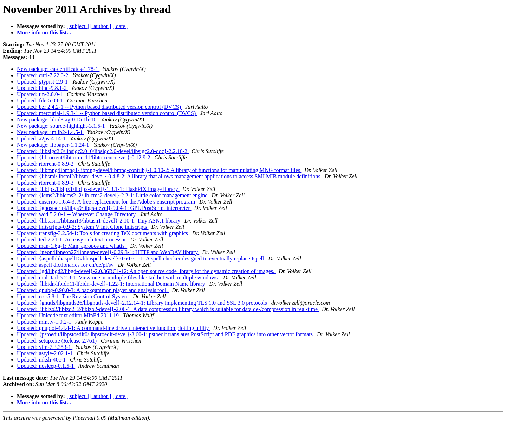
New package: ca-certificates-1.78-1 (58, 69)
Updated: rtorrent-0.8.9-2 (46, 164)
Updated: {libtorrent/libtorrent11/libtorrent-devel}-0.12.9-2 (84, 157)
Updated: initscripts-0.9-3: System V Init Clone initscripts (83, 227)
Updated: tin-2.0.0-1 (40, 94)
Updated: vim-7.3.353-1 (44, 347)
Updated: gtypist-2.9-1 (43, 82)
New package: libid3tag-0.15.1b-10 (57, 119)
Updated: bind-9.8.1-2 (42, 88)
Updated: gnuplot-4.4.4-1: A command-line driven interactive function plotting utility (113, 328)
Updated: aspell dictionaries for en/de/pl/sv (66, 265)
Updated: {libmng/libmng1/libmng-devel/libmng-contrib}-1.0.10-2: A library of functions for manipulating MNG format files (159, 170)
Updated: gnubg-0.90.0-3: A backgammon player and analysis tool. (93, 290)
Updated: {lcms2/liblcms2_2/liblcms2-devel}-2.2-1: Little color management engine (113, 195)
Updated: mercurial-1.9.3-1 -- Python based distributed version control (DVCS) (107, 113)
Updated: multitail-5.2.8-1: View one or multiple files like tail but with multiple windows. (118, 277)
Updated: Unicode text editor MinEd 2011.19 (68, 315)
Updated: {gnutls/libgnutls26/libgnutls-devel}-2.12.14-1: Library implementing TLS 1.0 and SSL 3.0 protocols (142, 303)
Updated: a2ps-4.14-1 (42, 138)
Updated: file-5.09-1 (40, 101)
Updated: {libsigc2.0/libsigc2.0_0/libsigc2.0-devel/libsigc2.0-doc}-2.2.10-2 (103, 151)
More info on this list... (44, 32)
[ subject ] (77, 26)
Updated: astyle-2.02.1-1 (45, 353)
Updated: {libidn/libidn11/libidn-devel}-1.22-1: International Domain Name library (112, 284)
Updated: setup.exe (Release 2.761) (57, 341)
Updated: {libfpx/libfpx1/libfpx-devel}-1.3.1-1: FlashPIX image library (98, 189)
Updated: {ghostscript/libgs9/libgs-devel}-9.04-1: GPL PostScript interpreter (104, 208)
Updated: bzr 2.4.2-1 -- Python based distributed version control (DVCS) (99, 107)
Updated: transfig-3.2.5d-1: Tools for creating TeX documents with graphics (103, 233)
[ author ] (100, 26)
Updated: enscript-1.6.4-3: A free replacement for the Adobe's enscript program (106, 202)
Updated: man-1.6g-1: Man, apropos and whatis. (72, 246)
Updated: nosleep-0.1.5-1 (46, 366)
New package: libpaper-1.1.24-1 (54, 145)
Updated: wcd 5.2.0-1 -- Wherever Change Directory (77, 214)
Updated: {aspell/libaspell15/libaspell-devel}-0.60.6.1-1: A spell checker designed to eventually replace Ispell (141, 258)
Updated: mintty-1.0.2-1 (45, 322)
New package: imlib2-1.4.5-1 (50, 132)
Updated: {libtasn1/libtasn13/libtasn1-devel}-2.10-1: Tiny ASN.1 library (99, 221)
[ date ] (120, 26)
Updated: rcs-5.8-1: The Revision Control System (73, 296)
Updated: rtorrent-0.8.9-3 (46, 183)
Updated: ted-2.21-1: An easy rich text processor (72, 240)
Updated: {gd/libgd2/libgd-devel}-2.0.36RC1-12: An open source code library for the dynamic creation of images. (146, 271)
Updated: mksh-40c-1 (42, 360)
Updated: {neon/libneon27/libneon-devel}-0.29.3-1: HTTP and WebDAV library (108, 252)
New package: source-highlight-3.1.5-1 (61, 126)
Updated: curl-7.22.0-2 (43, 75)
